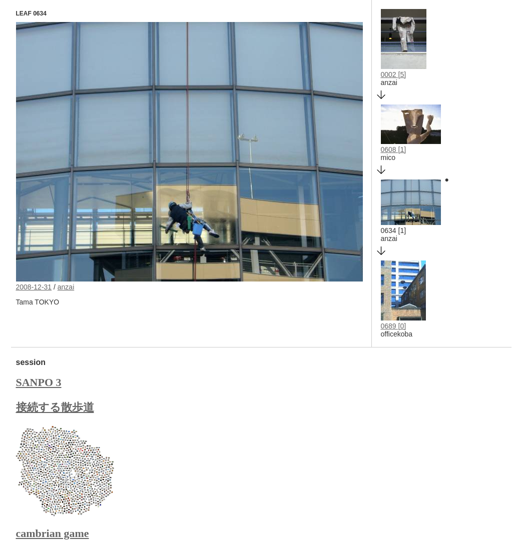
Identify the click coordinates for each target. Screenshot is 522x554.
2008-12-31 (34, 287)
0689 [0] (393, 326)
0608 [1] (393, 150)
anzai (66, 287)
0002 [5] (393, 74)
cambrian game (52, 533)
